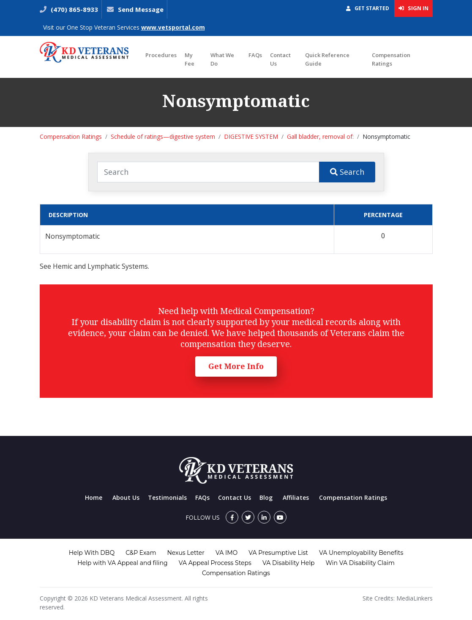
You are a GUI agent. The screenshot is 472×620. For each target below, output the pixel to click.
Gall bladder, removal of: (320, 136)
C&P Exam (141, 553)
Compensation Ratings (391, 59)
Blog (266, 497)
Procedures (161, 55)
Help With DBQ (92, 553)
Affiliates (296, 497)
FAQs (255, 55)
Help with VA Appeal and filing (122, 563)
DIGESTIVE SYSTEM (251, 136)
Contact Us (280, 59)
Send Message (141, 9)
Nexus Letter (185, 553)
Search (347, 172)
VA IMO (226, 553)
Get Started (367, 8)
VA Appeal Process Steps (215, 563)
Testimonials (167, 497)
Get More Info (236, 366)
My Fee (189, 59)
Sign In (413, 8)
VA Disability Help (288, 563)
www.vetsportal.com (173, 27)
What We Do (222, 59)
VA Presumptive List (278, 553)
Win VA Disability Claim (360, 563)
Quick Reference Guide (327, 59)
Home (93, 497)
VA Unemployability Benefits (361, 553)
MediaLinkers (414, 598)
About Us (125, 497)
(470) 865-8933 (73, 9)
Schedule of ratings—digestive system (163, 136)
